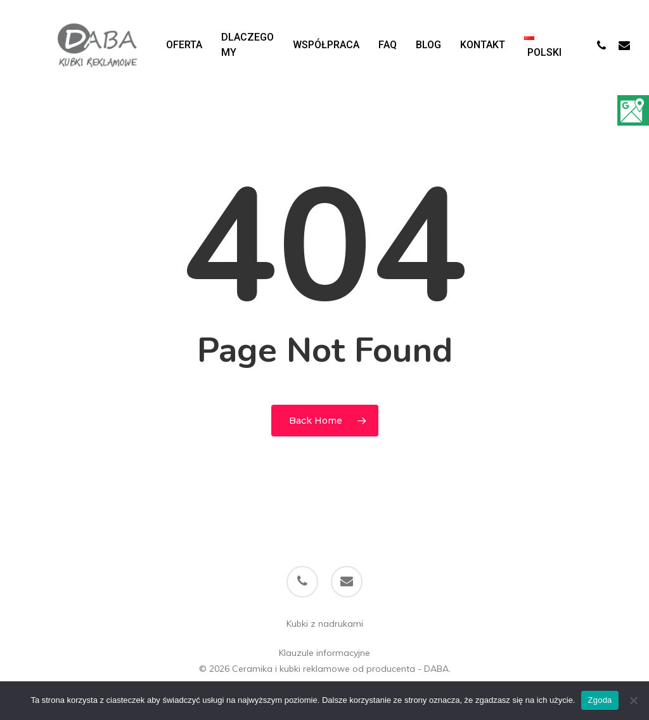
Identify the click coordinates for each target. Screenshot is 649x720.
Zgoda (600, 700)
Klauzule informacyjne (324, 652)
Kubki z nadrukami (324, 623)
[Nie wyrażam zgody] (633, 700)
